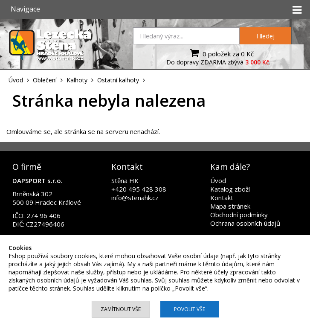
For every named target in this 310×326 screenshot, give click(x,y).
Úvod (218, 180)
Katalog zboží (230, 189)
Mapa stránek (230, 206)
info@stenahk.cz (135, 197)
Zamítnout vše (121, 309)
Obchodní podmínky (239, 214)
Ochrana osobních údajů (245, 223)
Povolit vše (189, 309)
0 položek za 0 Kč (221, 53)
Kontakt (221, 197)
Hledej (265, 36)
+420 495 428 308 (138, 189)
